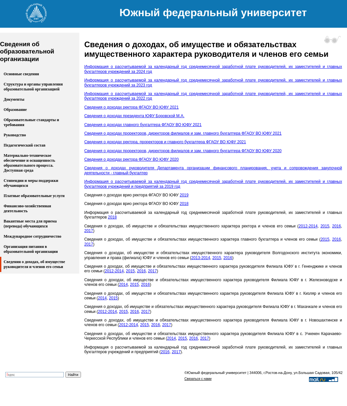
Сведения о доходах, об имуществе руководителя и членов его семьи (34, 264)
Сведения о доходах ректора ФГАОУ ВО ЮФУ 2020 (131, 159)
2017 (88, 230)
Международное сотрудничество (32, 236)
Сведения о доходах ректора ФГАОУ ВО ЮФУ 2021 (131, 107)
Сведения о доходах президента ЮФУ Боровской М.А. (134, 116)
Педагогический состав (25, 145)
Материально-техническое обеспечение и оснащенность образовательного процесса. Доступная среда (29, 163)
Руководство (15, 135)
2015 (325, 226)
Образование (15, 109)
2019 (184, 195)
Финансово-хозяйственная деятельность (27, 208)
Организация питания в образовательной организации (31, 249)
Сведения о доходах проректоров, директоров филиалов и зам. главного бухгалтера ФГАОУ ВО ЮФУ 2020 (183, 151)
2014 (123, 284)
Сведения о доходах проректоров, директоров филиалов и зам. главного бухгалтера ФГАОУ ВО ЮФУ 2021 (183, 133)
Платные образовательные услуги (34, 195)
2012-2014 (308, 226)
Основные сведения (21, 74)
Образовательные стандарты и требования (31, 122)
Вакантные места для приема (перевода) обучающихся (30, 223)
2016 (336, 226)
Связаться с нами (198, 379)
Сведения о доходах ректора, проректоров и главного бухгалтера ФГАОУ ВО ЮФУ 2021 (165, 142)
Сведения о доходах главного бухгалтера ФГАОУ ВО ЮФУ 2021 (143, 124)
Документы (14, 99)
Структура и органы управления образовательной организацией (33, 86)
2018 (184, 203)
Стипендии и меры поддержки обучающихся (31, 183)
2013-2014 (200, 257)
